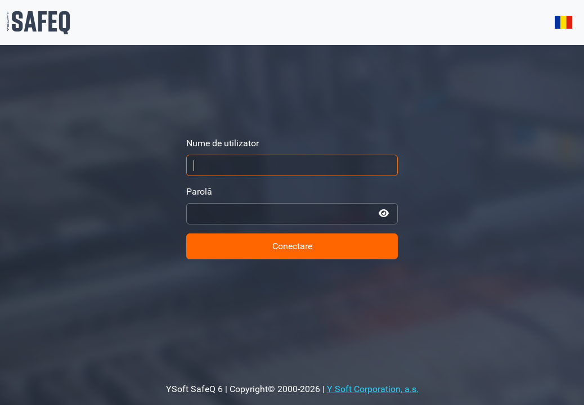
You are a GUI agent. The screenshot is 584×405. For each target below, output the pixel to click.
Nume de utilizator (222, 143)
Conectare (292, 246)
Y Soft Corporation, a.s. (373, 389)
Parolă (199, 191)
